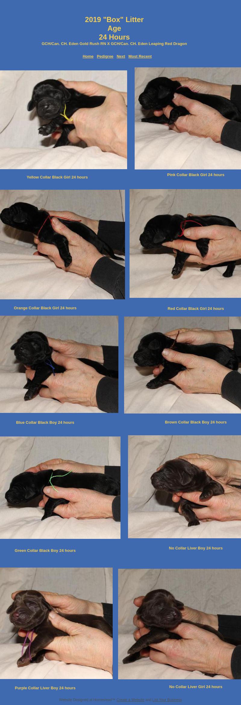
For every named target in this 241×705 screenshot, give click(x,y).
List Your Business (167, 700)
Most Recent (140, 56)
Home (88, 56)
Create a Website (131, 700)
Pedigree (105, 56)
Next (121, 56)
